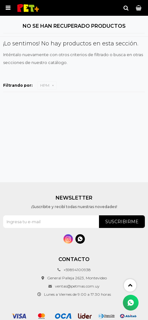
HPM (44, 85)
